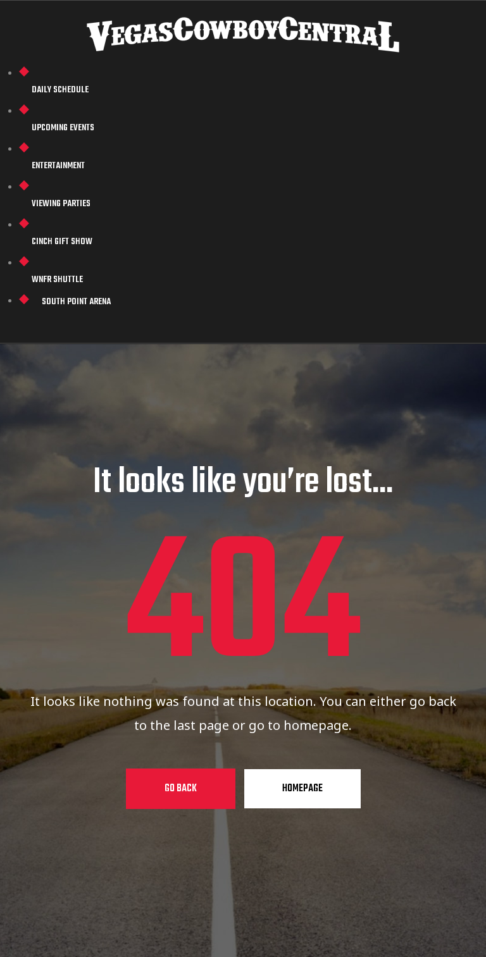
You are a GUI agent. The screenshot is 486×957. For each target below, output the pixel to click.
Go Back (181, 789)
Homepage (302, 789)
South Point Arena (76, 302)
